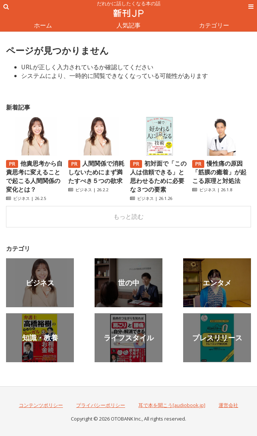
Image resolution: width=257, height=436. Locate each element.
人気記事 (128, 25)
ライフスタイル (129, 337)
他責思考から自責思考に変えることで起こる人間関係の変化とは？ (34, 176)
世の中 (128, 282)
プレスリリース (217, 337)
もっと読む (128, 216)
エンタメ (217, 282)
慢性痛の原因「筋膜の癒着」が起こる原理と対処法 (219, 172)
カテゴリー (214, 25)
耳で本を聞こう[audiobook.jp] (171, 405)
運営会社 (228, 405)
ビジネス (21, 198)
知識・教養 (40, 337)
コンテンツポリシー (41, 405)
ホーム (43, 25)
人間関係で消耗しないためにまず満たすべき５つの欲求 (96, 172)
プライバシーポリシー (100, 405)
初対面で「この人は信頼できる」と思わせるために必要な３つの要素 (158, 176)
